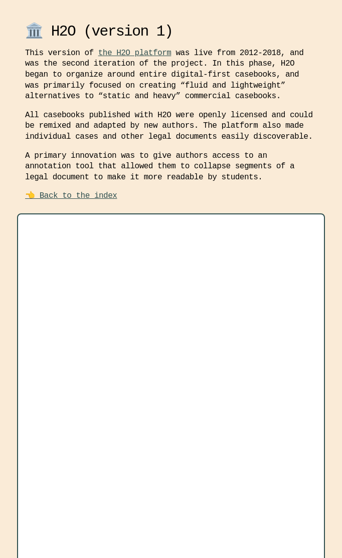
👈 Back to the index (71, 195)
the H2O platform (135, 53)
